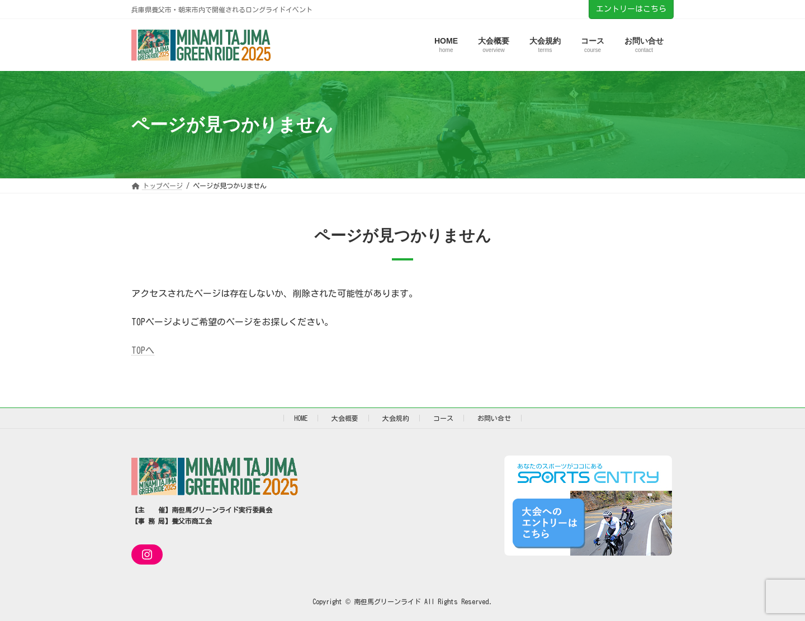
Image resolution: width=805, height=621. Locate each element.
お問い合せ (494, 418)
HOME (300, 418)
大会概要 (345, 418)
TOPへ (142, 350)
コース (443, 418)
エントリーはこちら (631, 9)
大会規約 (395, 418)
